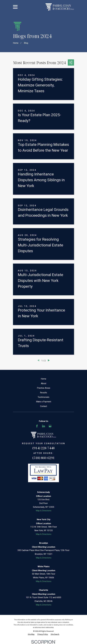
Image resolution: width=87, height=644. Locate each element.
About (43, 383)
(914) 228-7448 (43, 448)
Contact (43, 406)
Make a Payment (43, 401)
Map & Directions (43, 510)
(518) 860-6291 (43, 458)
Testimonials (43, 397)
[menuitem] (31, 634)
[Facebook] (37, 426)
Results (43, 392)
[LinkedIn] (43, 426)
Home (43, 379)
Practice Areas (43, 388)
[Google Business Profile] (50, 426)
